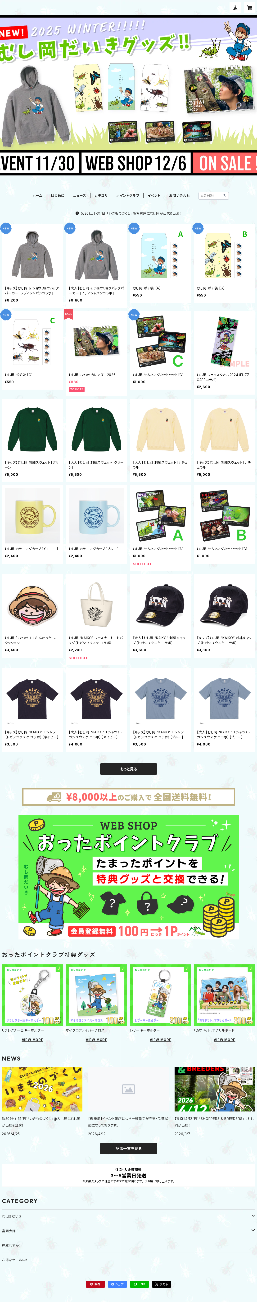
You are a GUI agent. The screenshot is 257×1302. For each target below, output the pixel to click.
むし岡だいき (12, 1216)
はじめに (58, 195)
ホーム (37, 195)
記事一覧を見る (129, 1148)
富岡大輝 (9, 1231)
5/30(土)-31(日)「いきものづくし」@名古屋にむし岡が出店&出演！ (128, 213)
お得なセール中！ (14, 1260)
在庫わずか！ (11, 1245)
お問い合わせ (179, 195)
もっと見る (128, 769)
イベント (154, 195)
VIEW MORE (32, 1040)
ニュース (79, 195)
